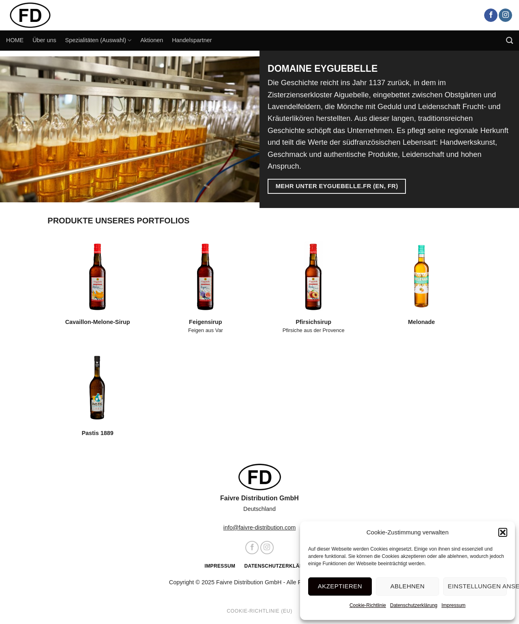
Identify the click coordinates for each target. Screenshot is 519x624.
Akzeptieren (340, 586)
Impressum (453, 605)
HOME (15, 40)
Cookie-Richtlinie (368, 605)
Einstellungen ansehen (477, 586)
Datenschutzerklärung (414, 605)
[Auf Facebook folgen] (491, 15)
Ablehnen (407, 586)
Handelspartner (192, 40)
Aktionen (151, 40)
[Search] (509, 40)
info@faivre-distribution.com (259, 527)
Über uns (44, 40)
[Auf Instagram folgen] (505, 15)
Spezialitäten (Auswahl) (98, 40)
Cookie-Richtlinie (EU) (259, 611)
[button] (503, 532)
